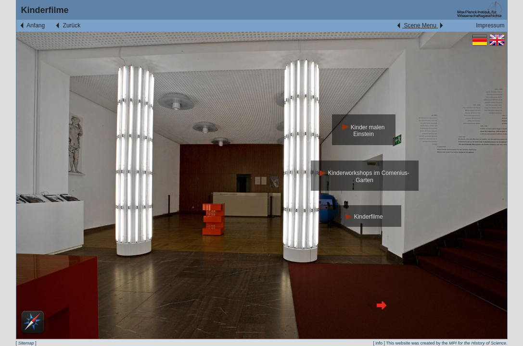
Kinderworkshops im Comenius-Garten (364, 177)
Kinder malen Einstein (363, 131)
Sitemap (26, 343)
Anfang (32, 25)
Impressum (490, 25)
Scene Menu (420, 25)
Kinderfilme (364, 216)
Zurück (67, 25)
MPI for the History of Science (477, 343)
